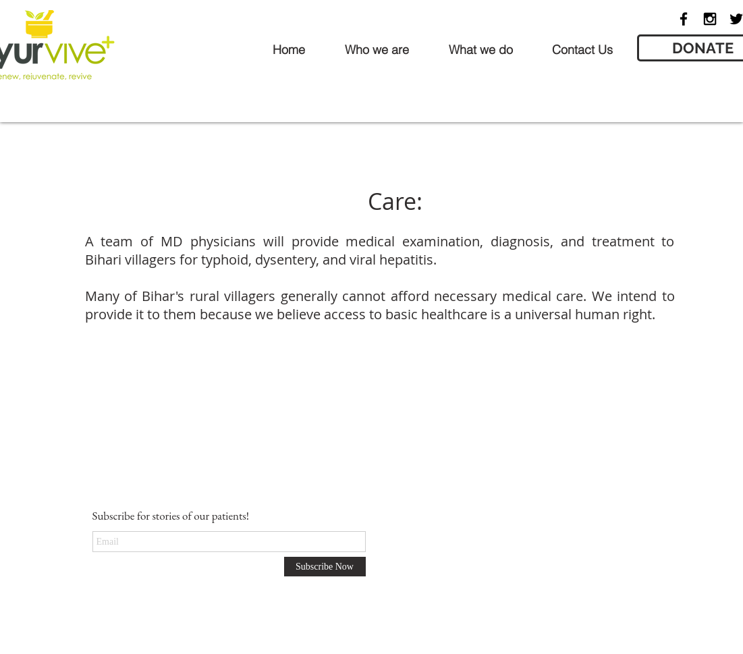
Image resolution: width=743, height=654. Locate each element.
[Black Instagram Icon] (710, 19)
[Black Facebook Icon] (683, 19)
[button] (377, 49)
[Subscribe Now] (325, 566)
